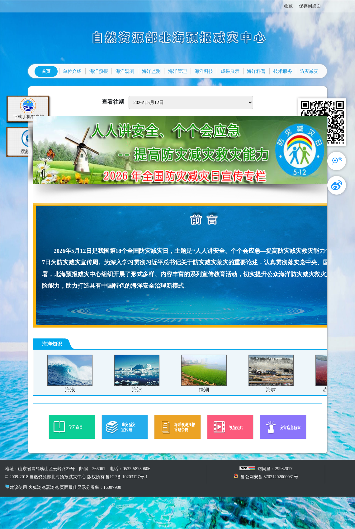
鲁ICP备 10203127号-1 (127, 477)
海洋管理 (177, 71)
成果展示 (230, 71)
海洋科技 (204, 71)
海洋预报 (98, 71)
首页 (46, 71)
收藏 (288, 6)
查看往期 (113, 102)
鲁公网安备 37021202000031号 (270, 477)
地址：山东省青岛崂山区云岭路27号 (40, 468)
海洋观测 (125, 71)
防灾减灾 (309, 71)
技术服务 (282, 71)
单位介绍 (72, 71)
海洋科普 (256, 71)
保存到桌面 (310, 6)
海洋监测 (151, 71)
